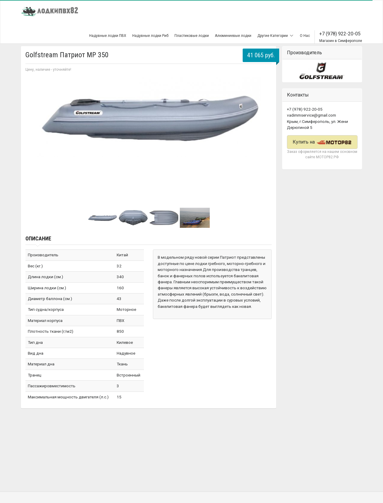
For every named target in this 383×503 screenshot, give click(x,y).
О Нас (305, 36)
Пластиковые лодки (191, 36)
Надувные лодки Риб (150, 36)
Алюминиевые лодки (233, 36)
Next (264, 136)
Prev (33, 136)
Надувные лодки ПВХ (107, 36)
